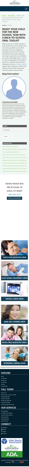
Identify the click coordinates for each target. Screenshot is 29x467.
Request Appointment (14, 198)
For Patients (4, 382)
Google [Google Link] (3, 431)
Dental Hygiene (4, 411)
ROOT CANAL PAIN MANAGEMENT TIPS (11, 152)
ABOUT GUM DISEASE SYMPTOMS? (10, 146)
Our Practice (4, 378)
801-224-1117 (14, 194)
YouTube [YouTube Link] (4, 433)
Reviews (3, 384)
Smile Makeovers (5, 419)
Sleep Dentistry (4, 421)
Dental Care (3, 380)
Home (4, 16)
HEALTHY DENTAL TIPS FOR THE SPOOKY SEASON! (14, 154)
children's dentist (21, 64)
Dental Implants (5, 417)
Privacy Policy (4, 386)
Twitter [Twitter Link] (3, 429)
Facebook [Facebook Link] (4, 427)
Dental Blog (11, 16)
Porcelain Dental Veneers (7, 415)
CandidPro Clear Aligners (7, 413)
